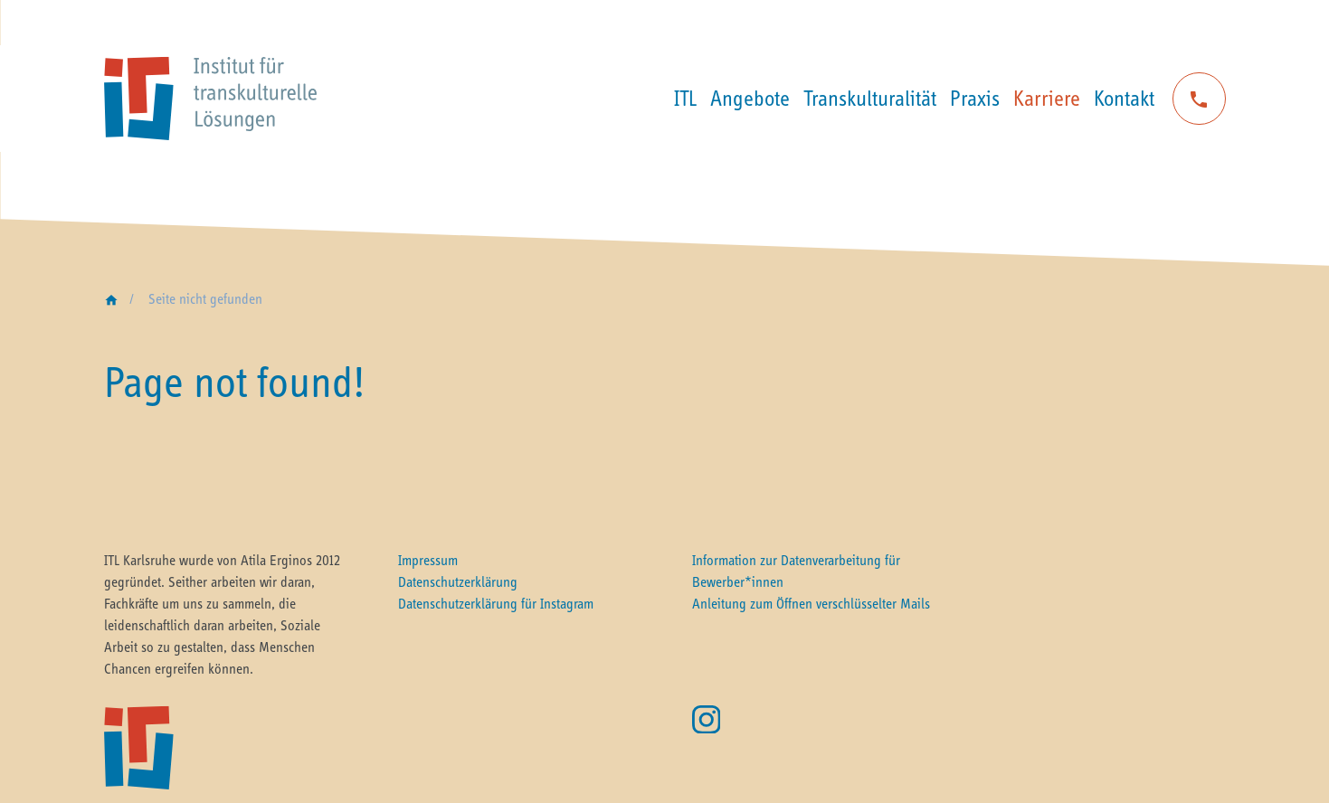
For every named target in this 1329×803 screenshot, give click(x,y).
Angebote (750, 98)
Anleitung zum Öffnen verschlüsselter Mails (811, 603)
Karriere (1046, 98)
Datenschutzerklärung (457, 581)
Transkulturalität (869, 98)
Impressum (428, 560)
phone (1199, 99)
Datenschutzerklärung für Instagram (495, 603)
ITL (685, 98)
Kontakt (1124, 98)
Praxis (975, 98)
